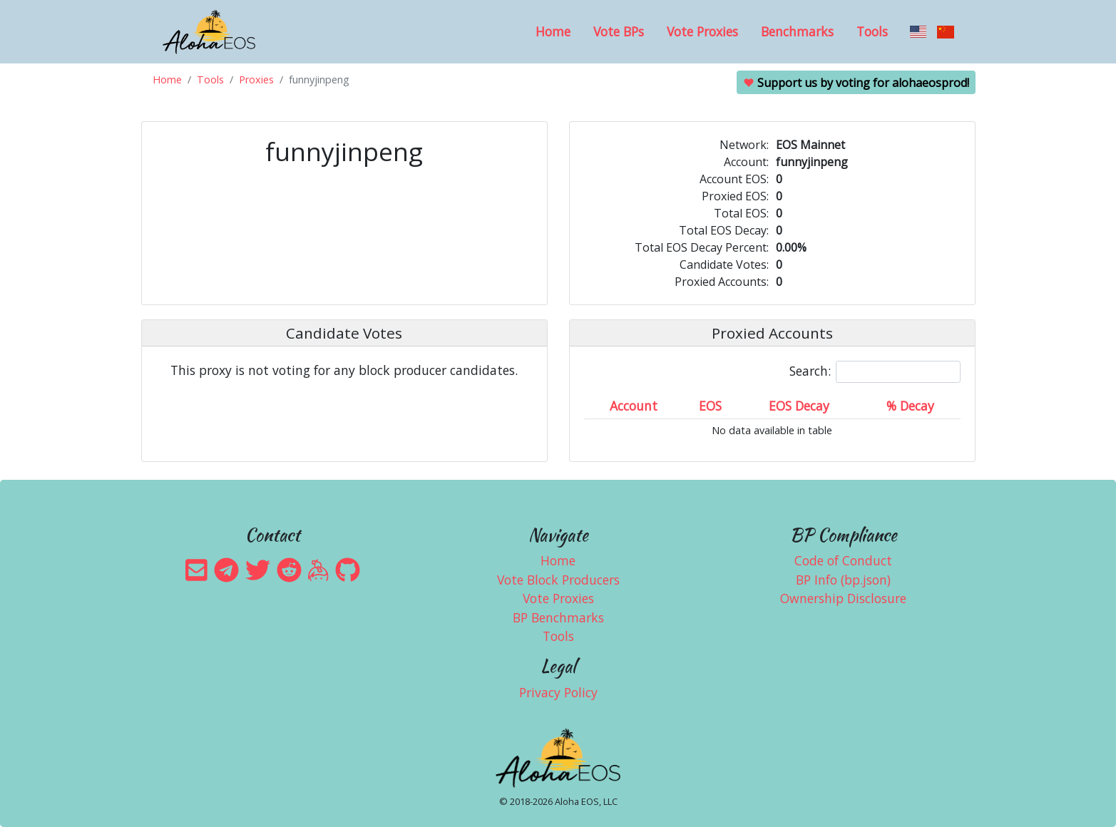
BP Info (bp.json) (843, 579)
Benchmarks (797, 31)
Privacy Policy (558, 692)
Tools (872, 31)
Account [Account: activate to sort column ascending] (633, 405)
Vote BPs (618, 31)
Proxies (256, 79)
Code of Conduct (843, 560)
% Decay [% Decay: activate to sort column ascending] (910, 405)
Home (553, 31)
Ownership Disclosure (843, 598)
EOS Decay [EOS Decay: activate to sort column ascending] (799, 405)
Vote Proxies (702, 31)
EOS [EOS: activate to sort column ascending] (710, 405)
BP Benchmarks (558, 617)
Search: (875, 372)
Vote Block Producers (558, 579)
